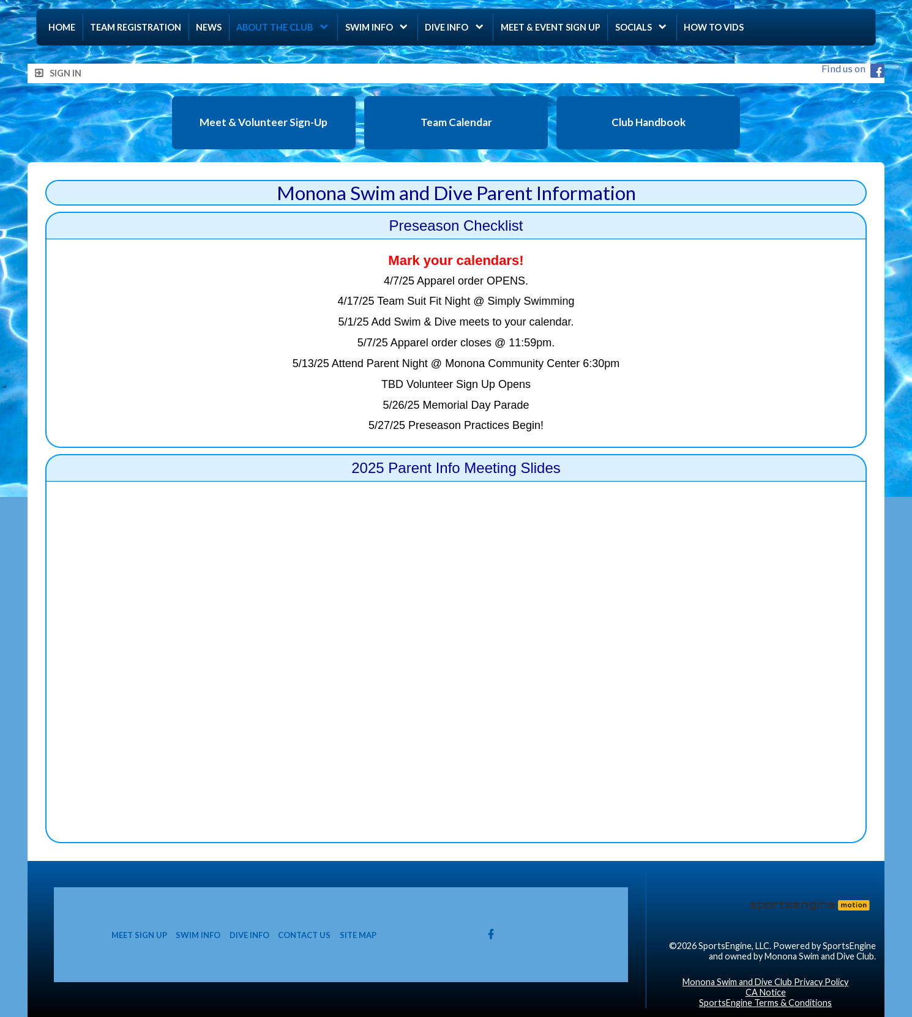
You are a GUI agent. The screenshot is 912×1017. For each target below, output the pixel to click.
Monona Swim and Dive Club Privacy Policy (765, 982)
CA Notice (766, 992)
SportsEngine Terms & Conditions (765, 1002)
